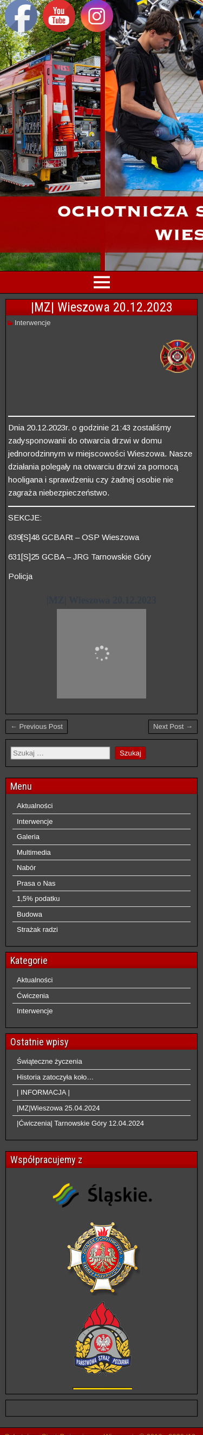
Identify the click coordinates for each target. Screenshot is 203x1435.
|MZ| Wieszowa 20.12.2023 (102, 307)
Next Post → (173, 726)
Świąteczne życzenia (49, 1061)
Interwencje (32, 323)
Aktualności (35, 806)
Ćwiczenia (33, 996)
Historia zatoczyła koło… (55, 1077)
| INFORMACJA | (43, 1092)
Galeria (28, 837)
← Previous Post (36, 726)
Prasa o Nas (36, 883)
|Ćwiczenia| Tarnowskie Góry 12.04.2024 (80, 1123)
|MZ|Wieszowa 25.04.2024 (58, 1108)
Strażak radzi (37, 929)
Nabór (26, 867)
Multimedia (34, 852)
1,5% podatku (38, 898)
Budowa (29, 914)
